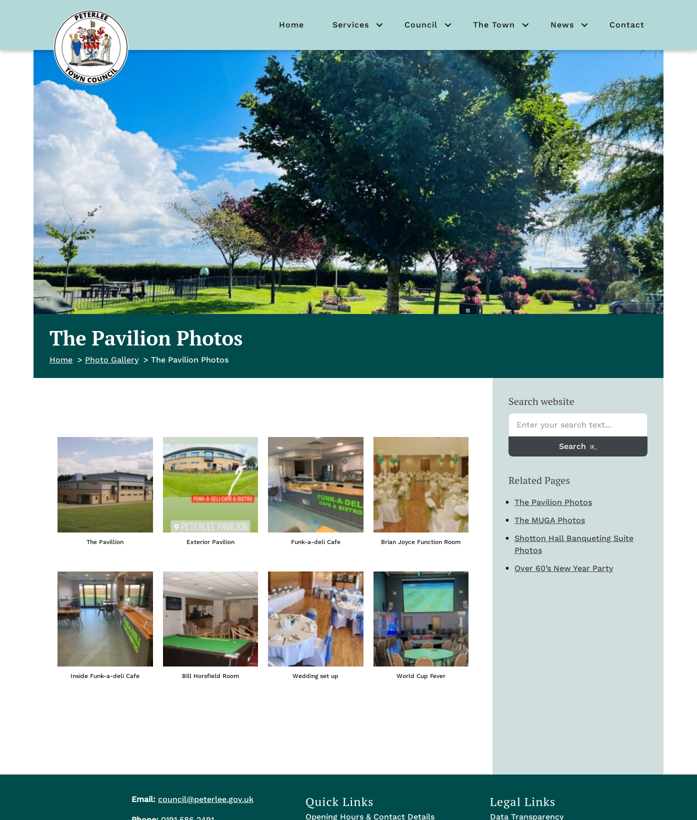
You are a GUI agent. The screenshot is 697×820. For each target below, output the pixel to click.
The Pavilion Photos (553, 502)
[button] (379, 25)
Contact (627, 25)
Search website (541, 401)
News (562, 25)
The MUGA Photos (549, 520)
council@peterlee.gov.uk (206, 799)
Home (291, 25)
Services (350, 25)
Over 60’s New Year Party (563, 568)
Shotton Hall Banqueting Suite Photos (574, 544)
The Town (494, 25)
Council (421, 25)
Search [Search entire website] (578, 446)
